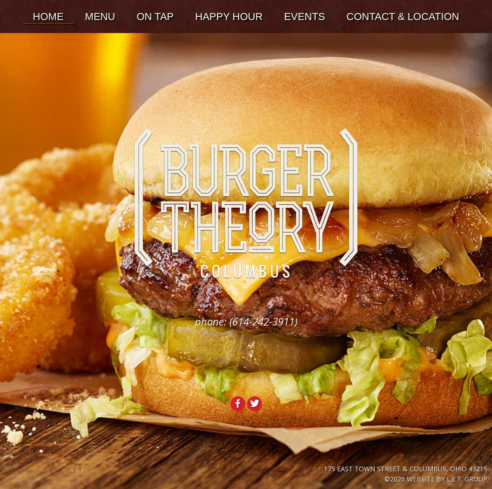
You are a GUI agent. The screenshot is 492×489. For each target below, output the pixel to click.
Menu (100, 16)
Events (304, 16)
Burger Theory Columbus (246, 203)
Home (48, 16)
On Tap (155, 16)
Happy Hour (229, 16)
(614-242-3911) (263, 321)
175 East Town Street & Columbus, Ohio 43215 (405, 468)
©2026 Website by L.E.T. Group (435, 479)
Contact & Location (402, 16)
